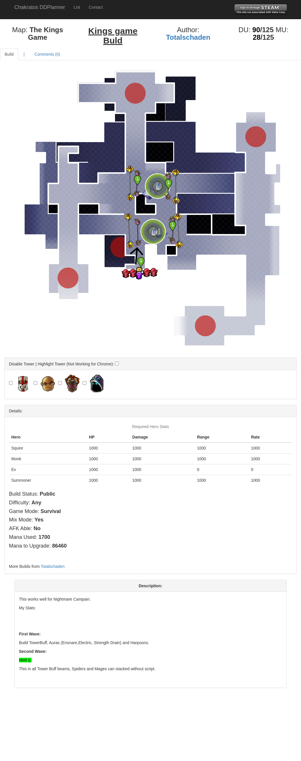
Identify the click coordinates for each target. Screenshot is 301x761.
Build (9, 54)
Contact (96, 7)
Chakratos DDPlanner (39, 7)
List (77, 7)
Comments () (47, 54)
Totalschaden (188, 37)
